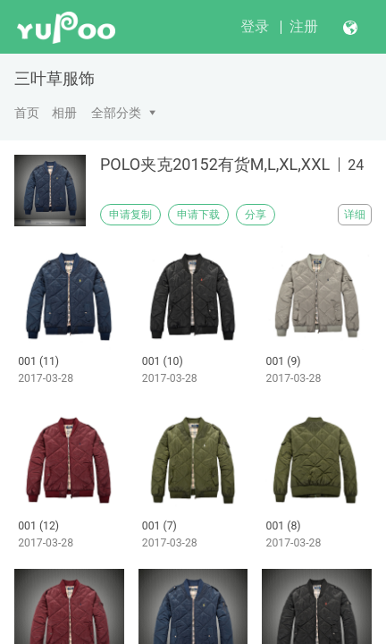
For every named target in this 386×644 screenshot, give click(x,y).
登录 (254, 26)
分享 (255, 214)
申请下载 (198, 214)
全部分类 (116, 113)
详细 (354, 214)
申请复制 (130, 214)
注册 (304, 26)
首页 (26, 113)
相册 (64, 113)
